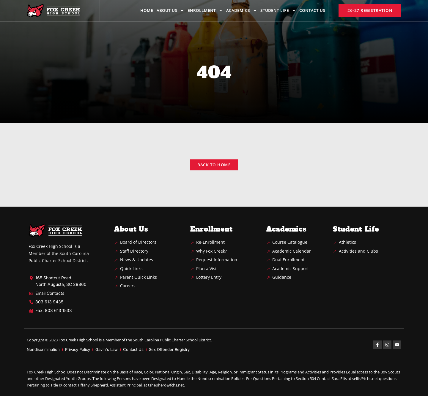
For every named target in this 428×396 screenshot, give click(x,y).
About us (170, 10)
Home (146, 10)
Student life (278, 10)
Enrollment (205, 10)
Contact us (312, 10)
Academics (241, 10)
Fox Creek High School (78, 340)
